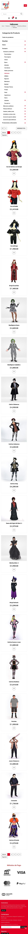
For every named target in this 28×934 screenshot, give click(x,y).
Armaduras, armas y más (9, 114)
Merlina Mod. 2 (14, 563)
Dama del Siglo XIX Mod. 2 (14, 523)
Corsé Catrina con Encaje (14, 167)
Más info (3, 910)
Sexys (5, 92)
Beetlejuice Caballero (14, 365)
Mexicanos (7, 81)
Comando (14, 800)
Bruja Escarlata (14, 285)
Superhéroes (7, 95)
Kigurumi (6, 78)
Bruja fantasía (14, 602)
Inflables (6, 76)
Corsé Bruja (14, 246)
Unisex (6, 59)
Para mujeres (7, 57)
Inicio (3, 26)
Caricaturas (7, 67)
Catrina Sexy (14, 483)
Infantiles (6, 100)
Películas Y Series (8, 87)
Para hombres (7, 54)
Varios (6, 97)
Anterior (4, 132)
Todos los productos (7, 37)
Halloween (15, 27)
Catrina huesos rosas (14, 642)
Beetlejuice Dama (14, 325)
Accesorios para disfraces (9, 119)
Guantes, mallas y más (8, 111)
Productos (8, 26)
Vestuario (13, 26)
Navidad (6, 84)
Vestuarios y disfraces (21, 26)
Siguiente (4, 135)
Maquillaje (5, 41)
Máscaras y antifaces (8, 106)
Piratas (6, 89)
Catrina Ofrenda (14, 840)
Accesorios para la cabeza (9, 117)
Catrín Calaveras (14, 404)
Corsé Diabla (14, 206)
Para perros (7, 103)
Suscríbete (23, 927)
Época (5, 62)
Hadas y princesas (8, 70)
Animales (6, 65)
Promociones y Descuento (9, 123)
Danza (4, 44)
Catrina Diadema (14, 681)
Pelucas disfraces (7, 108)
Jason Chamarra (14, 761)
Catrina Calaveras (14, 444)
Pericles (14, 721)
